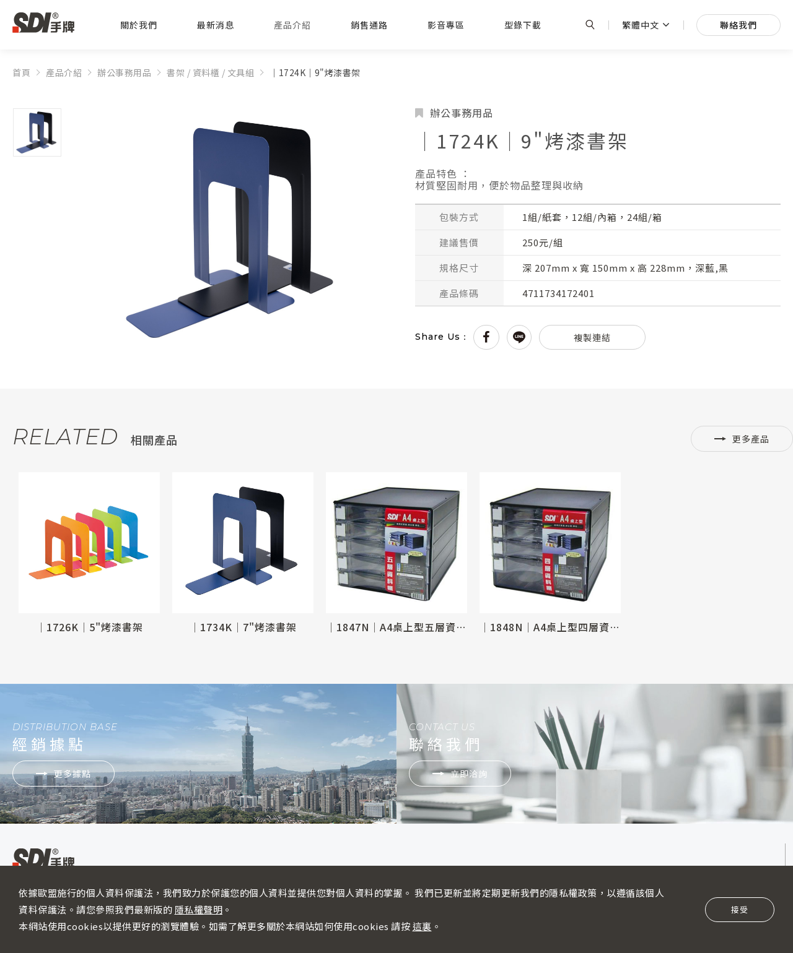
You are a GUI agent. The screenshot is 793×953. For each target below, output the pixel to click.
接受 (739, 909)
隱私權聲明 (199, 909)
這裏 (422, 926)
